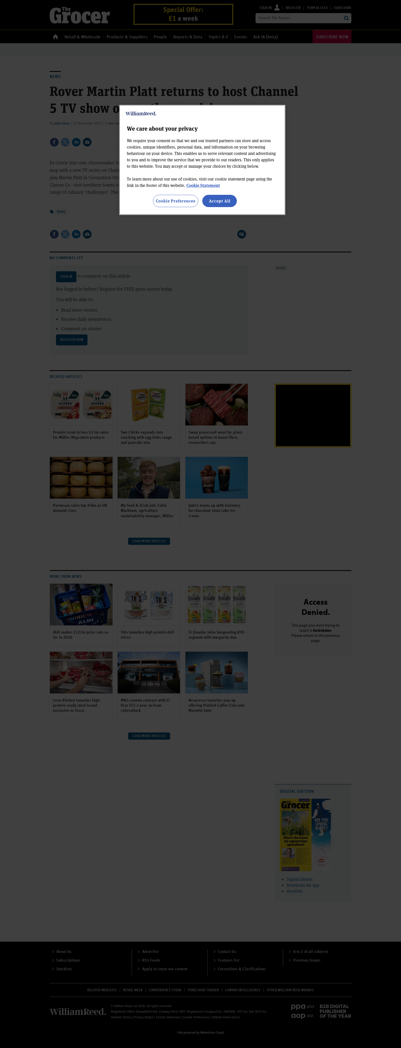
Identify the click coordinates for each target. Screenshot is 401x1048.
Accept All (219, 201)
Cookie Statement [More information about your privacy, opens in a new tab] (203, 185)
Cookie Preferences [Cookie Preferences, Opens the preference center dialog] (175, 201)
